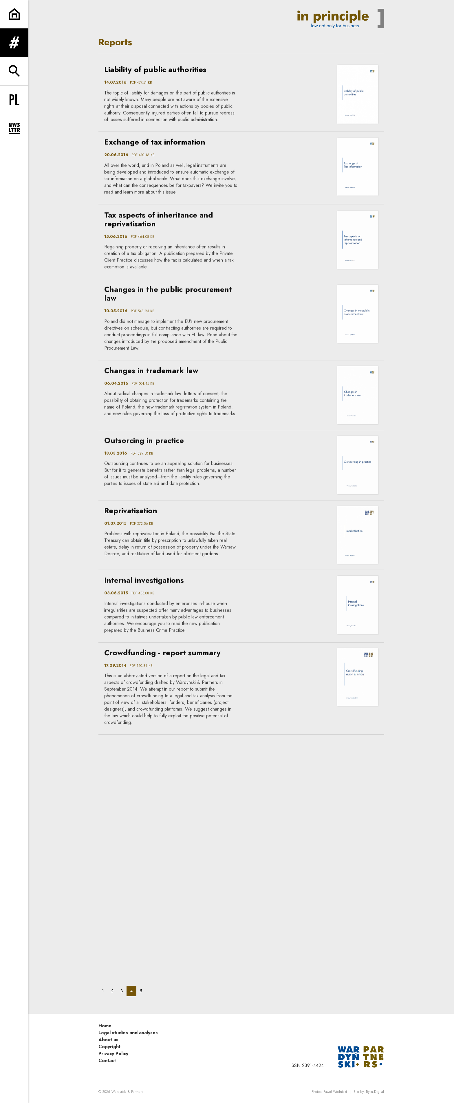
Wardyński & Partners (127, 1091)
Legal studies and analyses (128, 1032)
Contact (107, 1060)
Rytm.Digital (375, 1091)
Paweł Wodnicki (335, 1091)
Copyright (109, 1046)
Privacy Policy (113, 1053)
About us (108, 1039)
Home (104, 1025)
